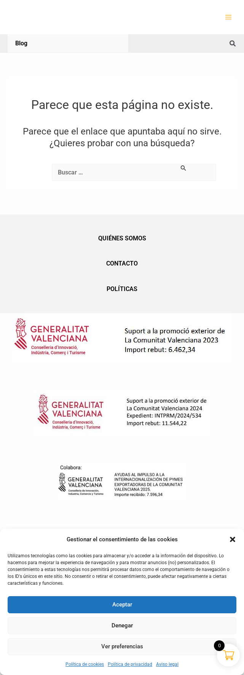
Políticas (122, 289)
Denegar (122, 625)
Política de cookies (84, 664)
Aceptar (122, 604)
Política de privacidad (130, 664)
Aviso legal (167, 664)
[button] (232, 539)
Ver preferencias (122, 646)
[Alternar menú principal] (228, 17)
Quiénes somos (122, 238)
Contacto (122, 263)
